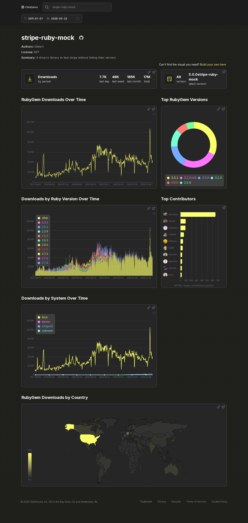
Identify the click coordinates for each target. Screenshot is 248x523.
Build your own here (213, 64)
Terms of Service (196, 501)
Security (176, 501)
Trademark (146, 501)
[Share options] (149, 72)
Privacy (162, 501)
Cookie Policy (219, 501)
